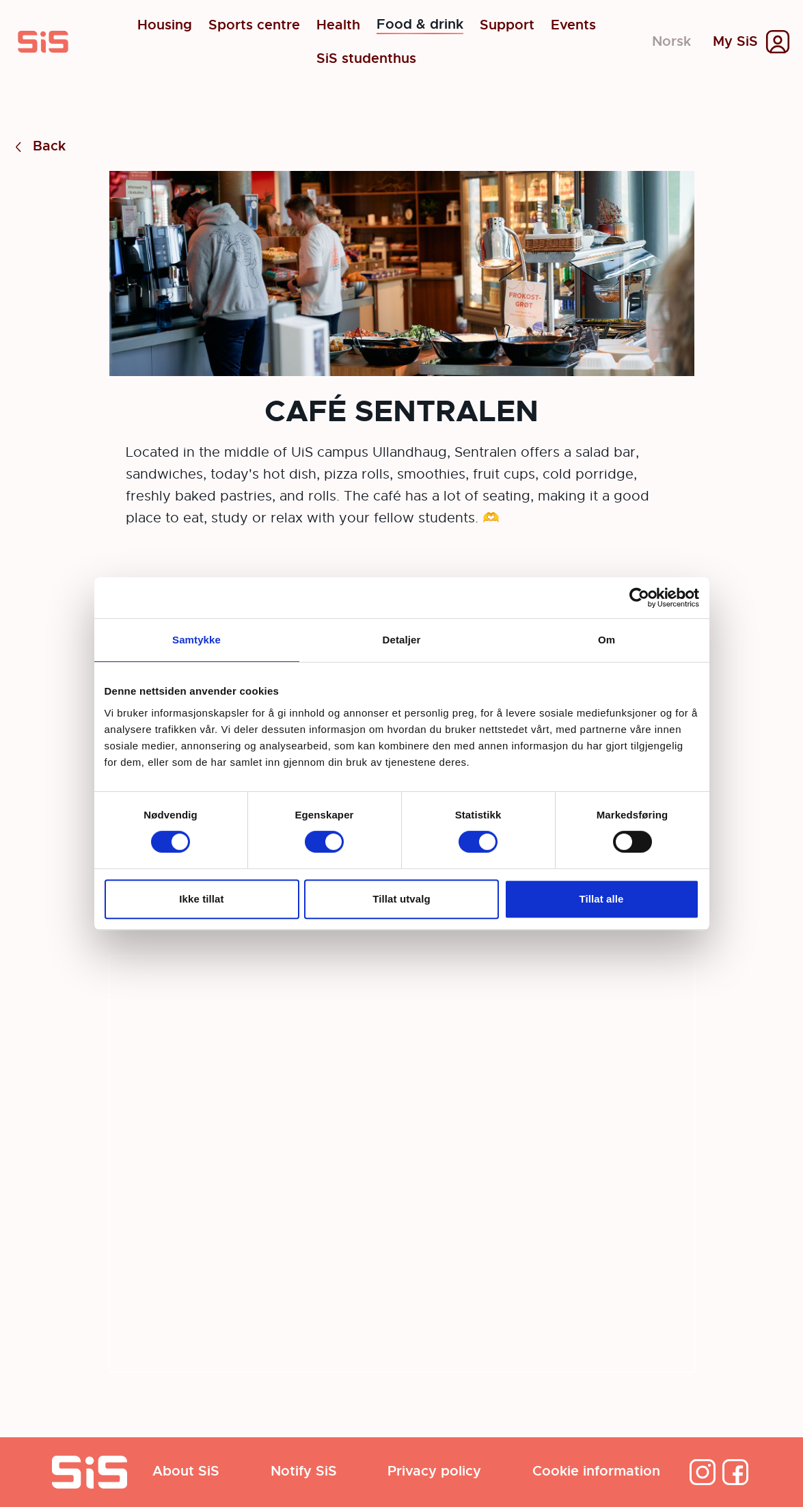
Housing (164, 25)
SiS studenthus (366, 59)
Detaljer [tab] (402, 639)
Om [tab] (606, 639)
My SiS (735, 42)
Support (507, 25)
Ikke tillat (201, 899)
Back (38, 146)
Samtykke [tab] (196, 639)
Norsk (671, 41)
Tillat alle (601, 899)
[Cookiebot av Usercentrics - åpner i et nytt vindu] (639, 597)
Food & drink (420, 25)
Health (338, 25)
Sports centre (254, 25)
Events (573, 25)
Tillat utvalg (401, 899)
